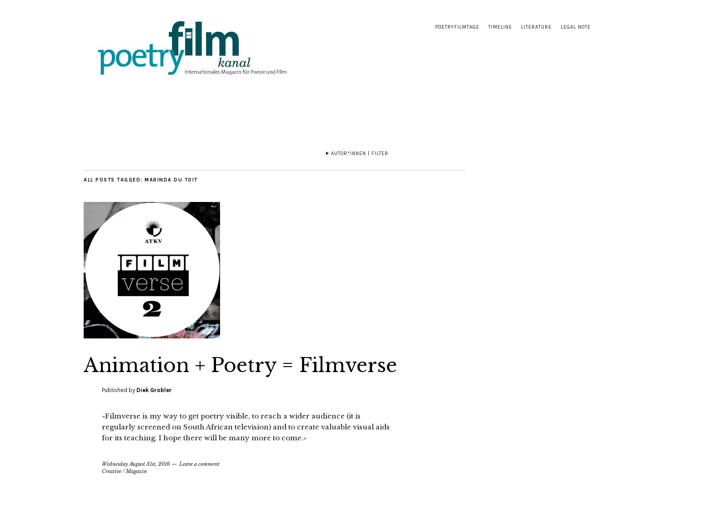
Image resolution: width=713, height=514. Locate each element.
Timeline (500, 27)
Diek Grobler (154, 390)
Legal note (576, 27)
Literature (536, 27)
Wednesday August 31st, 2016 (136, 464)
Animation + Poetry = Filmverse (240, 365)
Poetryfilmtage (457, 27)
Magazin (136, 471)
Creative (111, 471)
